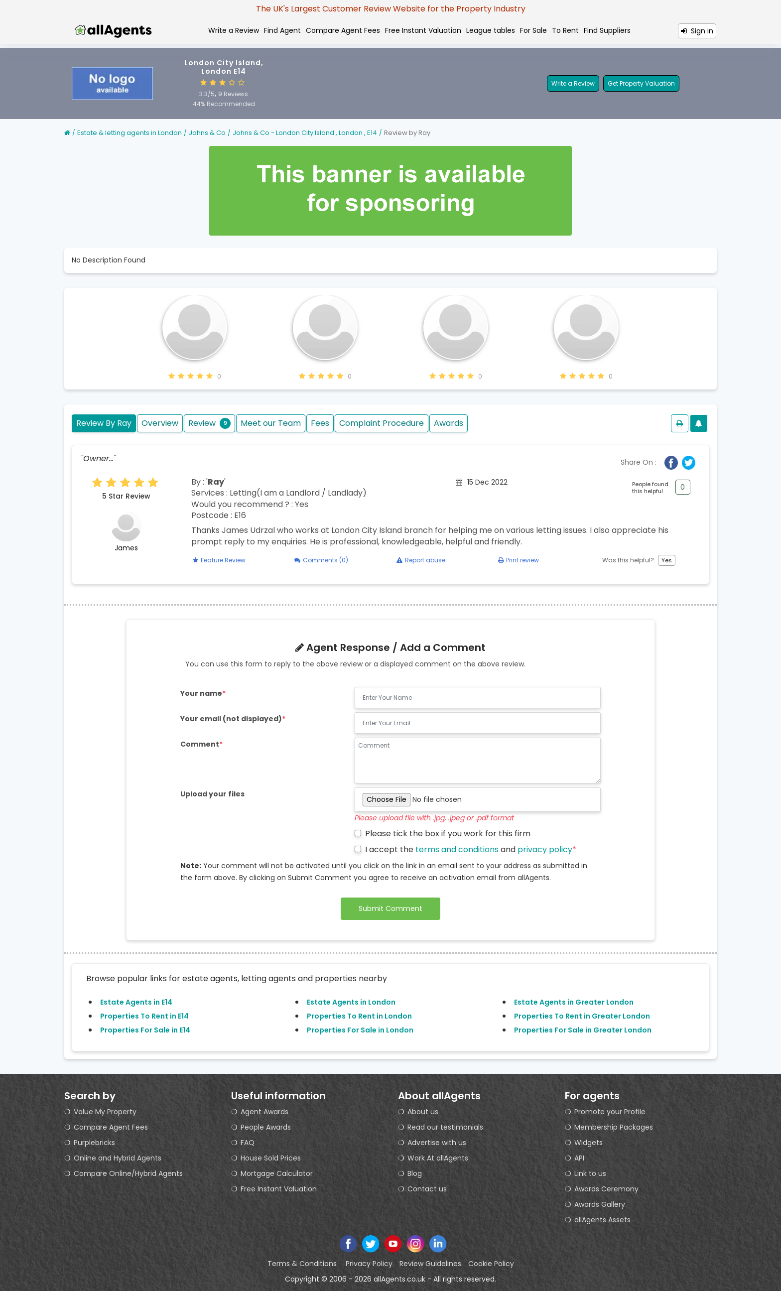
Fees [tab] (320, 423)
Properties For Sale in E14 (145, 1030)
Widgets (588, 1143)
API (579, 1158)
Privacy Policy (369, 1264)
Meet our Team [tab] (271, 423)
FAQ (248, 1143)
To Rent (565, 30)
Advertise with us (436, 1143)
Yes (666, 560)
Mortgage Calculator (277, 1173)
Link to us (590, 1173)
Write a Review (233, 30)
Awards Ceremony (606, 1189)
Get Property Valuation (641, 83)
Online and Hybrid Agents (117, 1158)
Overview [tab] (159, 423)
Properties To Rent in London (359, 1016)
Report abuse (420, 560)
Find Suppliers (607, 30)
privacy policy (545, 849)
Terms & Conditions (303, 1264)
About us (422, 1112)
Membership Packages (613, 1127)
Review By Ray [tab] (103, 423)
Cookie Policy (491, 1264)
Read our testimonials (445, 1127)
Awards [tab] (448, 423)
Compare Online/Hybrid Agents (128, 1173)
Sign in (697, 31)
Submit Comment (390, 908)
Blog (414, 1173)
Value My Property (105, 1112)
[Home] (67, 132)
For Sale (533, 30)
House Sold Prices (271, 1158)
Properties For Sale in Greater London (582, 1030)
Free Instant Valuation (423, 30)
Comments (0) (321, 560)
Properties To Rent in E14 (144, 1016)
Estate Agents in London (351, 1002)
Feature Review (219, 560)
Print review (518, 560)
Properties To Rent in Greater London (582, 1016)
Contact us (427, 1189)
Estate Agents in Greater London (574, 1002)
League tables (490, 30)
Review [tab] (209, 423)
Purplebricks (94, 1143)
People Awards (266, 1127)
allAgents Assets (602, 1220)
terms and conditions (457, 849)
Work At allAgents (437, 1158)
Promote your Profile (610, 1112)
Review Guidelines (430, 1264)
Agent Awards (264, 1112)
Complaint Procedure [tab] (381, 423)
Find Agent (282, 30)
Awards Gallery (599, 1204)
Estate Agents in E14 (136, 1002)
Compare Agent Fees (343, 30)
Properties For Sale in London (360, 1030)
